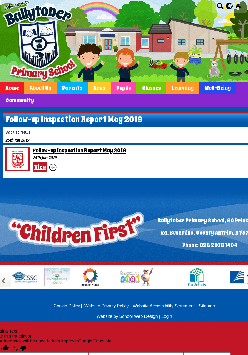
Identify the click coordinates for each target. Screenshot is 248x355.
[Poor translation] (20, 348)
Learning (183, 88)
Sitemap (207, 306)
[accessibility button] (239, 7)
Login (166, 316)
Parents (72, 88)
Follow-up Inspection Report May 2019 (79, 150)
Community (19, 100)
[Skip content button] (9, 7)
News (99, 88)
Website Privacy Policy (106, 306)
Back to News (17, 132)
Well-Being (218, 88)
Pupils (123, 88)
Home (12, 88)
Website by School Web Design (127, 316)
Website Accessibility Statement (164, 306)
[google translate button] (229, 6)
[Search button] (220, 7)
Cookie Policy (66, 306)
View (40, 167)
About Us (40, 88)
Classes (151, 88)
